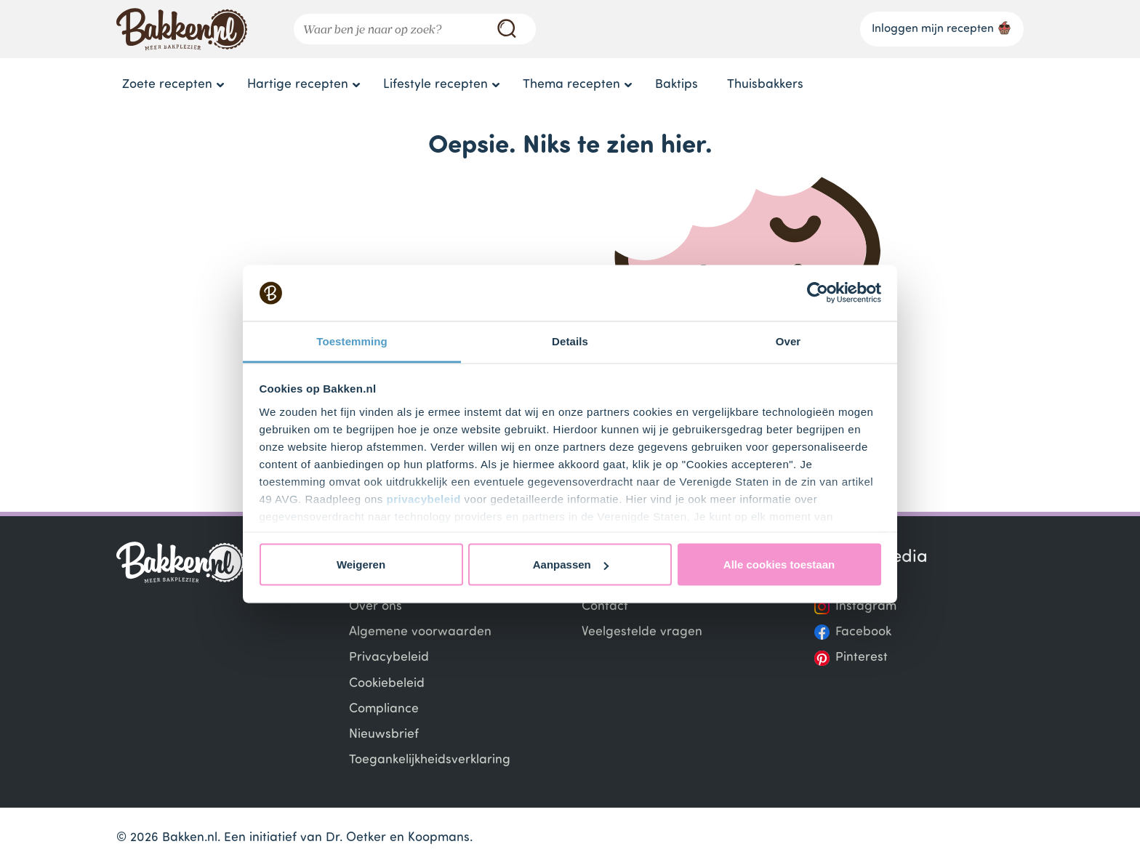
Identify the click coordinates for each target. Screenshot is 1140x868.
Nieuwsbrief (384, 734)
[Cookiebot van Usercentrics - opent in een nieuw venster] (817, 293)
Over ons (375, 606)
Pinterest (861, 657)
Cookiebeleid (387, 684)
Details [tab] (570, 340)
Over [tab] (788, 340)
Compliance (384, 709)
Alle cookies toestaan (779, 564)
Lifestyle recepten (435, 85)
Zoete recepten (167, 85)
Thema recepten (571, 85)
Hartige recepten (297, 85)
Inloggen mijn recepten (942, 27)
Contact (605, 606)
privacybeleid (424, 498)
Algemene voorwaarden (420, 632)
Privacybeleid (389, 657)
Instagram (865, 606)
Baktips (676, 85)
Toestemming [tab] (352, 340)
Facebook (863, 632)
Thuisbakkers (765, 85)
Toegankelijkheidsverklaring (429, 760)
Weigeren (361, 564)
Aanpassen (571, 564)
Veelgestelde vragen (642, 632)
